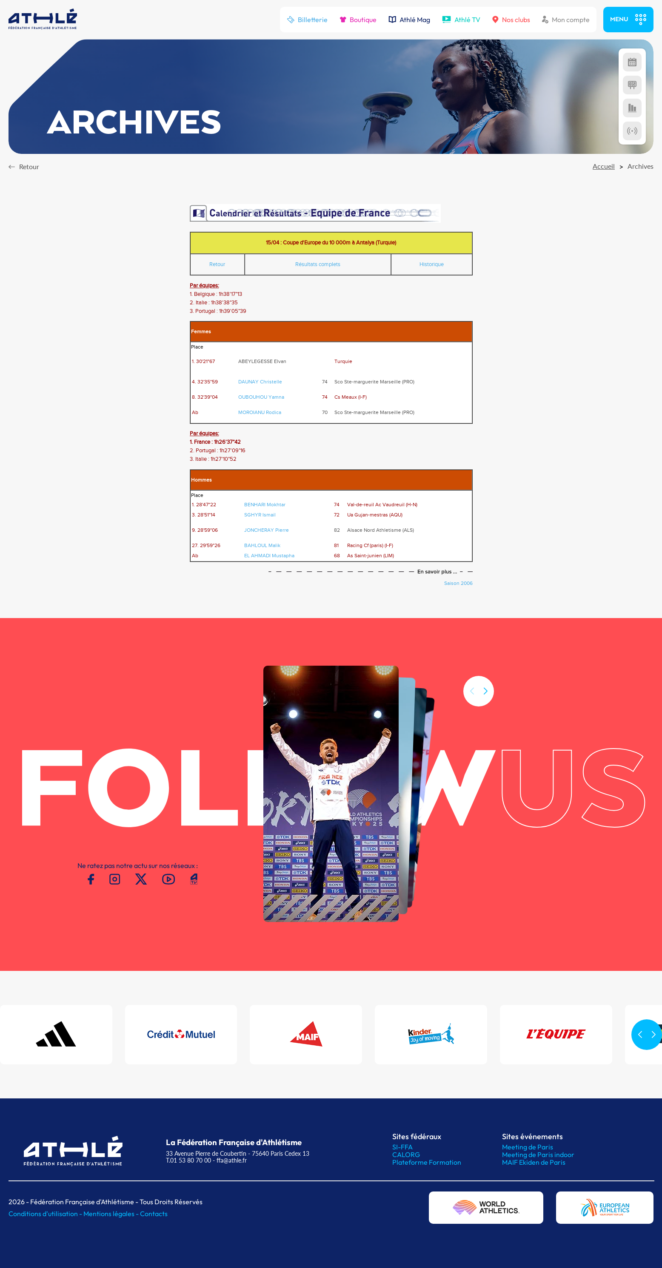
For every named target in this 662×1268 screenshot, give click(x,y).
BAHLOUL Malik (262, 545)
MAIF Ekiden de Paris (533, 1162)
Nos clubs (511, 19)
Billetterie (307, 19)
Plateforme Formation (426, 1162)
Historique (431, 264)
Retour (217, 264)
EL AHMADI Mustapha (269, 556)
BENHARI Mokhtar (264, 505)
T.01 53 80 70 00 (188, 1160)
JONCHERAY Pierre (266, 530)
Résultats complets (317, 264)
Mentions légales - (111, 1213)
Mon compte (566, 19)
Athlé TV (461, 19)
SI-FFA (402, 1147)
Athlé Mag (409, 19)
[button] (485, 707)
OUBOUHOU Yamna (261, 397)
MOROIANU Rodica (259, 412)
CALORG (406, 1154)
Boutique (358, 19)
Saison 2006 (458, 583)
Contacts (154, 1213)
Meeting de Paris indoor (538, 1154)
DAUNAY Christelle (260, 382)
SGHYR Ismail (260, 515)
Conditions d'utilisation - (46, 1213)
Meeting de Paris (527, 1147)
